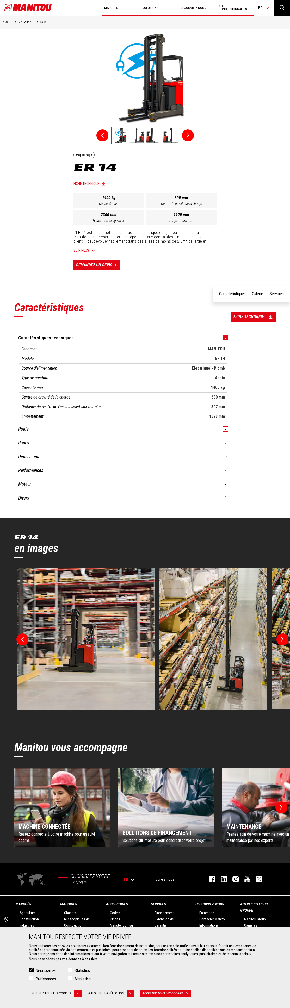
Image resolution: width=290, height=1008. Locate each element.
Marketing (83, 978)
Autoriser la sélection (111, 993)
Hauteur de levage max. (109, 220)
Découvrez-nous (209, 904)
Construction (29, 919)
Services (158, 904)
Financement (164, 913)
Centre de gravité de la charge (181, 204)
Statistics (82, 970)
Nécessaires (45, 970)
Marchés (23, 904)
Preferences (45, 978)
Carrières (250, 925)
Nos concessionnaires (233, 7)
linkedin (221, 879)
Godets (115, 913)
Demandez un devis (98, 265)
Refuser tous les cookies (57, 993)
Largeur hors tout (181, 220)
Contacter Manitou (213, 919)
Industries (27, 925)
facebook (209, 879)
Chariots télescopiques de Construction (77, 919)
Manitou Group (255, 919)
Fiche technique (86, 184)
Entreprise (206, 913)
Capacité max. (108, 204)
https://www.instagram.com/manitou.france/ (233, 879)
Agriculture (28, 913)
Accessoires (117, 904)
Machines (68, 904)
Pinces (115, 919)
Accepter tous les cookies (166, 993)
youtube (245, 879)
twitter (256, 879)
